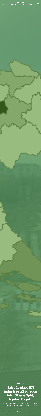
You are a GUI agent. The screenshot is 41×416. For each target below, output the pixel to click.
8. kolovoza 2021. (21, 411)
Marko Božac (20, 2)
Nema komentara (31, 411)
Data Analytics (20, 383)
